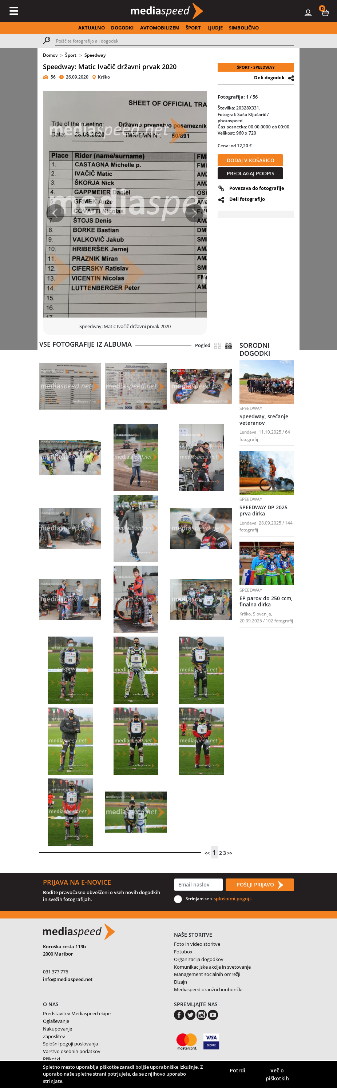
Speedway (95, 55)
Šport (70, 55)
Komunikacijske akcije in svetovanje (212, 967)
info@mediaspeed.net (67, 979)
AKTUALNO (91, 27)
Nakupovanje (57, 1028)
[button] (325, 12)
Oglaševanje (56, 1021)
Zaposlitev (54, 1036)
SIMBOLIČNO (244, 27)
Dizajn (180, 982)
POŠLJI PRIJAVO (260, 885)
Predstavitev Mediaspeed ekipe (77, 1013)
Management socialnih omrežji (207, 974)
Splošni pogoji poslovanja (70, 1043)
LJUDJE (215, 27)
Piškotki (51, 1059)
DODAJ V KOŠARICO (250, 160)
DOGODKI (122, 27)
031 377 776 (55, 971)
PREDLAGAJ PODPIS (250, 173)
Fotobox (183, 951)
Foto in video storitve (197, 944)
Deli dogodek (269, 77)
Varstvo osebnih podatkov (71, 1051)
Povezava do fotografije (256, 188)
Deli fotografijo (247, 199)
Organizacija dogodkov (198, 959)
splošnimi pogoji (232, 898)
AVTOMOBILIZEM (159, 27)
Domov (50, 55)
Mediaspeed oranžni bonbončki (208, 989)
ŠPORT (193, 27)
